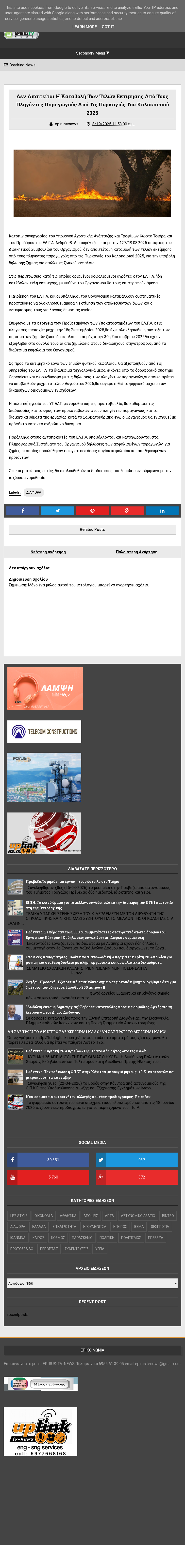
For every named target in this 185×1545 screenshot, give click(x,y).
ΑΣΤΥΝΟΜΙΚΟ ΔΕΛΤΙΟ (138, 1216)
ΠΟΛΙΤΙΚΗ (107, 1238)
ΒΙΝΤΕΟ (168, 1216)
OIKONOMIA (43, 1216)
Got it (108, 26)
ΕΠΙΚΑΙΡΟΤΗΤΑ (64, 1227)
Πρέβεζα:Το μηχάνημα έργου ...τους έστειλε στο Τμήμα (72, 881)
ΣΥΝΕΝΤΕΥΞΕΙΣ (76, 1249)
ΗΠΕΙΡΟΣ (120, 1227)
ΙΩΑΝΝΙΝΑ (18, 1238)
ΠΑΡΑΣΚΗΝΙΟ (82, 1238)
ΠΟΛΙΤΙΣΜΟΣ (131, 1238)
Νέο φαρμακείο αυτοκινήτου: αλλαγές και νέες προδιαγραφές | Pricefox (88, 1096)
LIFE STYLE (19, 1216)
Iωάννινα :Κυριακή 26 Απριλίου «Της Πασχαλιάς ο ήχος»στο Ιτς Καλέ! (86, 1051)
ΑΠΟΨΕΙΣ (91, 1216)
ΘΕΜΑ (139, 1227)
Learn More (84, 26)
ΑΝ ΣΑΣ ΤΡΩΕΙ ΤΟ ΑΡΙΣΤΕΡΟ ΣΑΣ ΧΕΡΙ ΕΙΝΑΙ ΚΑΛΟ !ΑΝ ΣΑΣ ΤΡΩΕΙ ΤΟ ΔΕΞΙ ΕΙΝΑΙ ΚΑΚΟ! (86, 1031)
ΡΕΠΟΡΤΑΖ (49, 1249)
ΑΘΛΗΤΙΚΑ (68, 1216)
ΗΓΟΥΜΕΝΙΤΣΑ (94, 1227)
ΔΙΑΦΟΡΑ (33, 492)
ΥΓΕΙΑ (99, 1249)
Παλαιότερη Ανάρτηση (136, 552)
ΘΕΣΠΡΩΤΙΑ (160, 1227)
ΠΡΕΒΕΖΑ (155, 1238)
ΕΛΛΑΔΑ (39, 1227)
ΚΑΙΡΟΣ (38, 1238)
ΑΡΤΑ (109, 1216)
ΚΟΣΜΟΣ (58, 1238)
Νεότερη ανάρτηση (48, 552)
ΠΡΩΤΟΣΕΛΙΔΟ (21, 1249)
